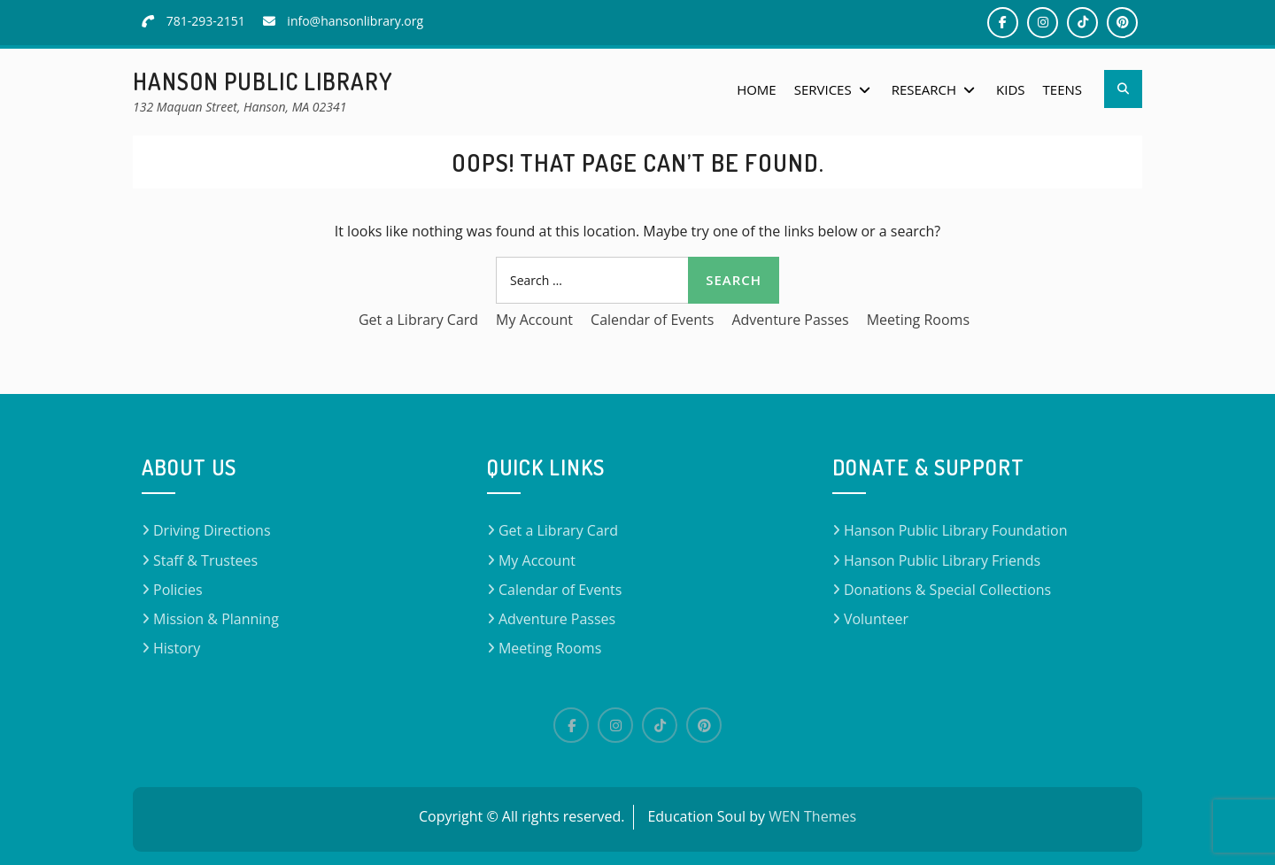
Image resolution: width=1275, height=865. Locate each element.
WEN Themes (812, 816)
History (176, 648)
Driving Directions (212, 530)
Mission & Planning (216, 619)
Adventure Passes (789, 319)
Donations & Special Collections (947, 589)
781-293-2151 (205, 20)
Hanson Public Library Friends (942, 560)
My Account (534, 319)
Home (757, 89)
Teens (1062, 89)
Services (823, 89)
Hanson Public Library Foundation (956, 530)
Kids (1010, 89)
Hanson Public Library (263, 81)
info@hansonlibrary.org (355, 20)
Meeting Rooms (918, 319)
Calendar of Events (652, 319)
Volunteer (876, 619)
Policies (178, 589)
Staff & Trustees (205, 560)
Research (924, 89)
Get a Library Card (418, 319)
